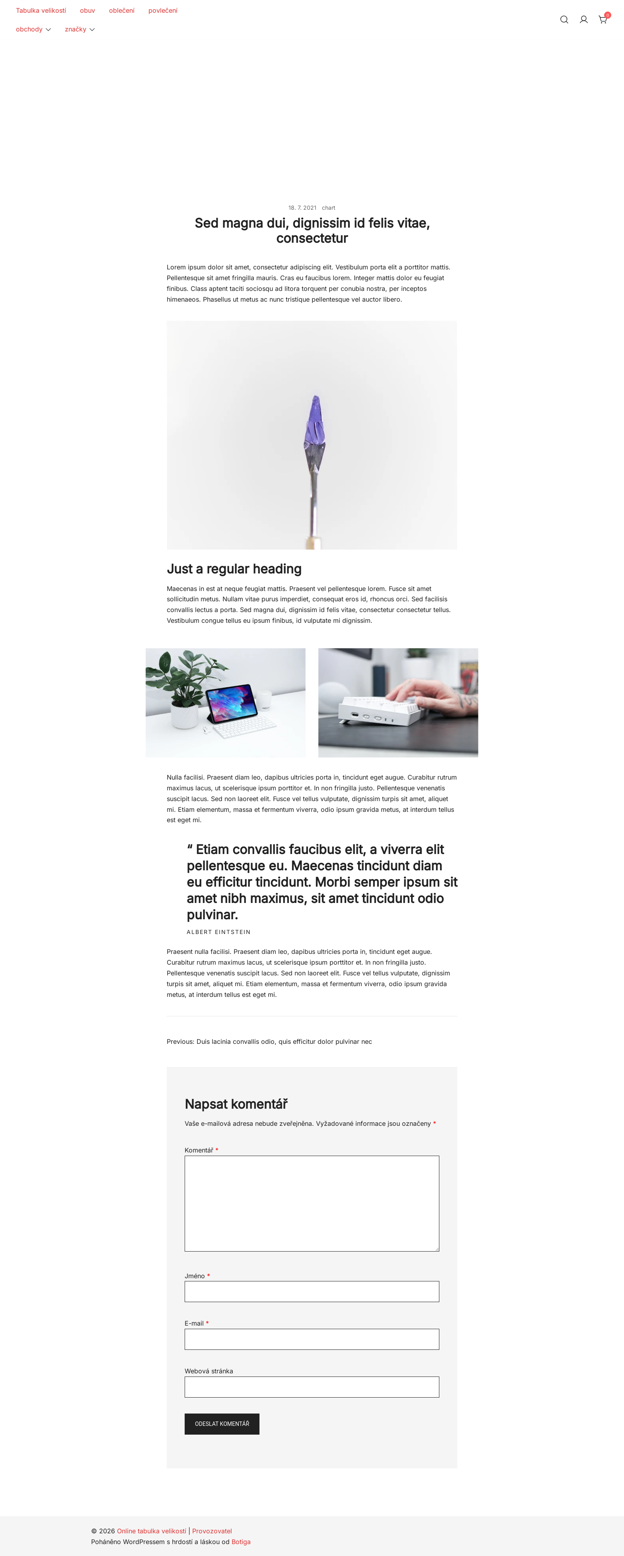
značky (75, 29)
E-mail (197, 1323)
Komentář (201, 1150)
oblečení (122, 10)
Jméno (197, 1276)
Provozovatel (212, 1531)
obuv (87, 10)
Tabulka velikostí (41, 10)
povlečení (162, 10)
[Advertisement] (312, 99)
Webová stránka (209, 1371)
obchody (29, 29)
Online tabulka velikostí (151, 1531)
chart (328, 207)
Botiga (241, 1542)
